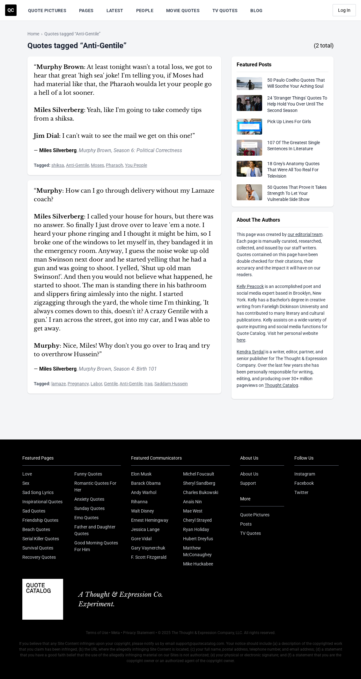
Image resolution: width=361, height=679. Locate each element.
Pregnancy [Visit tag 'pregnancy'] (78, 383)
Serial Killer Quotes (40, 538)
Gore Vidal (141, 538)
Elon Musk (141, 473)
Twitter (301, 492)
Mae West (193, 510)
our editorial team (305, 234)
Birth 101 (146, 369)
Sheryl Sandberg (199, 483)
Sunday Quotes (89, 508)
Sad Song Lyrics (38, 492)
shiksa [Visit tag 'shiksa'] (57, 165)
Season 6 (124, 150)
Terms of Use (97, 633)
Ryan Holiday (196, 529)
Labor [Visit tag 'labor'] (96, 383)
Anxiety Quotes (89, 499)
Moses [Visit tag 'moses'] (97, 165)
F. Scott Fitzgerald (148, 557)
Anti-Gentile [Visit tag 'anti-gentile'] (77, 165)
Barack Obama (146, 483)
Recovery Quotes (39, 557)
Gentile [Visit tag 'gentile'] (111, 383)
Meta (115, 633)
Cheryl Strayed (197, 520)
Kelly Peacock (250, 286)
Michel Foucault (198, 473)
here (241, 340)
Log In (344, 10)
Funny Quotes (88, 473)
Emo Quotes (86, 517)
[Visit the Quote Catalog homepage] (11, 10)
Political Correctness (159, 150)
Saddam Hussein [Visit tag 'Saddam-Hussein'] (171, 383)
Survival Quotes (37, 547)
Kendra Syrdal (250, 351)
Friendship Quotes (40, 520)
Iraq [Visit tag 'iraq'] (148, 383)
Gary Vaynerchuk (148, 547)
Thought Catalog (281, 385)
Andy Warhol (143, 492)
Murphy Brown (95, 150)
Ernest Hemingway (149, 520)
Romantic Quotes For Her (95, 486)
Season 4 (124, 369)
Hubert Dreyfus (198, 538)
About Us (249, 473)
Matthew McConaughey (197, 551)
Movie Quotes (183, 10)
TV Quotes (225, 10)
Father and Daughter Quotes (94, 530)
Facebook (304, 483)
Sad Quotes (33, 510)
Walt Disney (142, 510)
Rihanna (139, 501)
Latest (115, 10)
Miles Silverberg (58, 150)
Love (27, 473)
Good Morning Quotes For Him (96, 546)
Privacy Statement (139, 633)
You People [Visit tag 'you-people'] (136, 165)
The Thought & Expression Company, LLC (207, 633)
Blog (256, 10)
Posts (246, 524)
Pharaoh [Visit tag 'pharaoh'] (114, 165)
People (144, 10)
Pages (86, 10)
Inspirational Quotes (42, 501)
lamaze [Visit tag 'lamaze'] (58, 383)
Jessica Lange (145, 529)
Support (248, 483)
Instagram (304, 473)
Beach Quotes (36, 529)
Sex (25, 483)
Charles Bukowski (200, 492)
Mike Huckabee (198, 563)
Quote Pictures (47, 10)
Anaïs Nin (192, 501)
